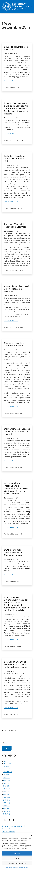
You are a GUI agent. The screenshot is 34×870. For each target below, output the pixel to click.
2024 (6, 780)
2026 (6, 761)
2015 (6, 805)
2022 (6, 786)
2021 (6, 789)
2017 (6, 800)
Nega (17, 858)
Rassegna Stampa (8, 829)
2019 (6, 794)
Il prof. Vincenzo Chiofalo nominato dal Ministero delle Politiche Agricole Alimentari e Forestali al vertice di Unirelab (16, 604)
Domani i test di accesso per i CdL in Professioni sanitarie (17, 431)
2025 (6, 777)
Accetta (17, 853)
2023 (6, 783)
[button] (31, 835)
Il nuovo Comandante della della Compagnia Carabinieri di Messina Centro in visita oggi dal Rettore (16, 108)
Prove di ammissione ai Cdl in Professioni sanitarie (16, 289)
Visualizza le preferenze (17, 863)
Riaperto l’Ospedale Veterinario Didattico (15, 225)
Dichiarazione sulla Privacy (20, 867)
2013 (6, 811)
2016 (6, 803)
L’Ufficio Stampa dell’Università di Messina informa (13, 552)
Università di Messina (8, 831)
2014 (6, 808)
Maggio (7, 763)
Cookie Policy (9, 867)
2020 (6, 791)
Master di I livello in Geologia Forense (14, 344)
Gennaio (7, 774)
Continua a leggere (11, 81)
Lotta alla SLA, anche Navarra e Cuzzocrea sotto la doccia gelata (15, 664)
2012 (6, 814)
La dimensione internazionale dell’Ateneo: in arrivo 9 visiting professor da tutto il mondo (15, 488)
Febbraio (7, 772)
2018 (6, 797)
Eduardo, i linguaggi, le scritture (16, 48)
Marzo (6, 769)
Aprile (6, 766)
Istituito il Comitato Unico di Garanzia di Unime (14, 159)
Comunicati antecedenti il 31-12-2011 (13, 826)
